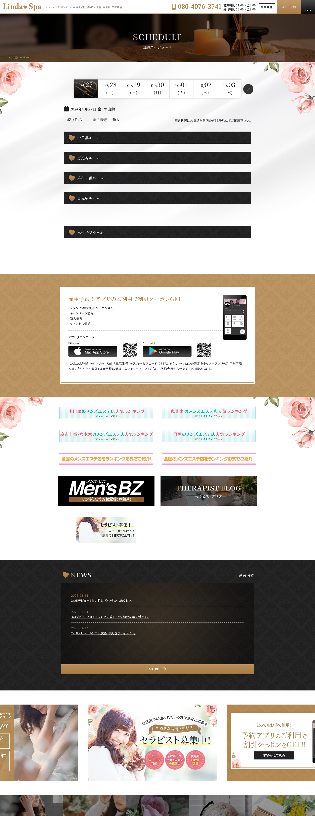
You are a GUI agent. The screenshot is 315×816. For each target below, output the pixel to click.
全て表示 (100, 119)
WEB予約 (288, 7)
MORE (154, 669)
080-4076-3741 (196, 6)
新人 (116, 119)
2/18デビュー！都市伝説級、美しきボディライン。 (103, 633)
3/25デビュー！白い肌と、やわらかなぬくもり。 (102, 600)
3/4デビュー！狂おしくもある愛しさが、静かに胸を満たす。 (110, 617)
